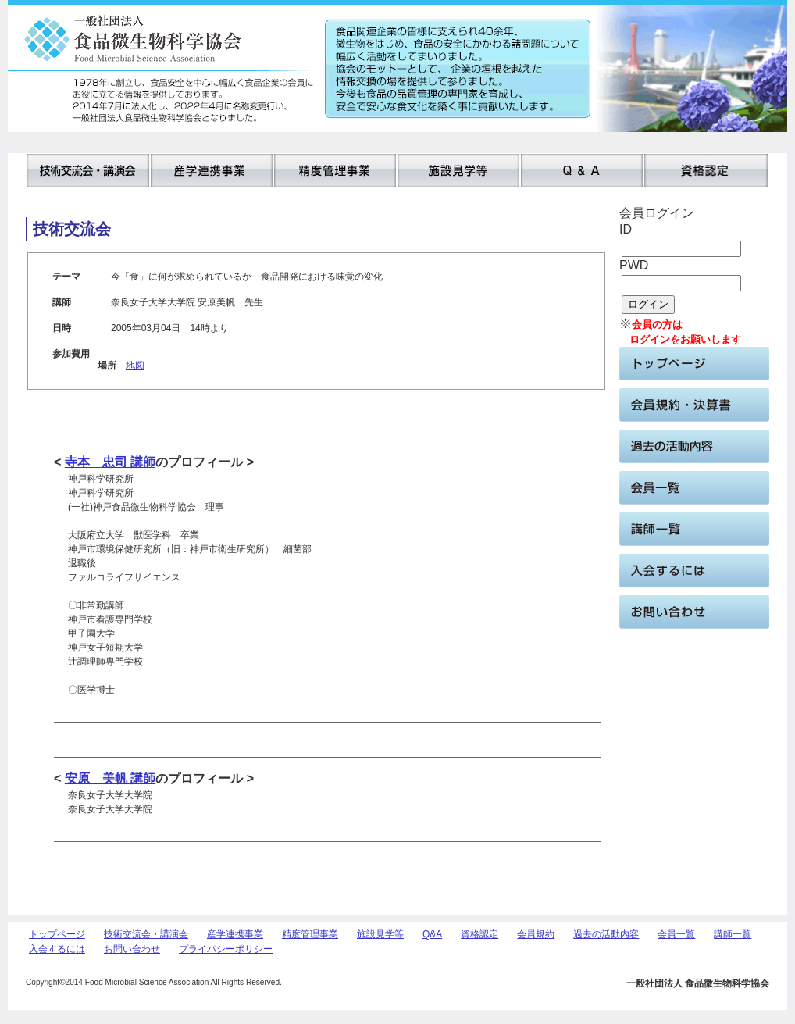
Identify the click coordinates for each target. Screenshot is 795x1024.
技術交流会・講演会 (146, 934)
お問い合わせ (132, 949)
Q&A (432, 934)
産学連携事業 (235, 934)
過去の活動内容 (606, 934)
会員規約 (535, 934)
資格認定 (479, 934)
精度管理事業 (310, 934)
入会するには (57, 949)
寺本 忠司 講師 (110, 462)
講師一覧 (732, 934)
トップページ (57, 934)
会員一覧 (676, 934)
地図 (135, 365)
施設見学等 (380, 934)
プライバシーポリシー (226, 949)
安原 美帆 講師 (110, 778)
